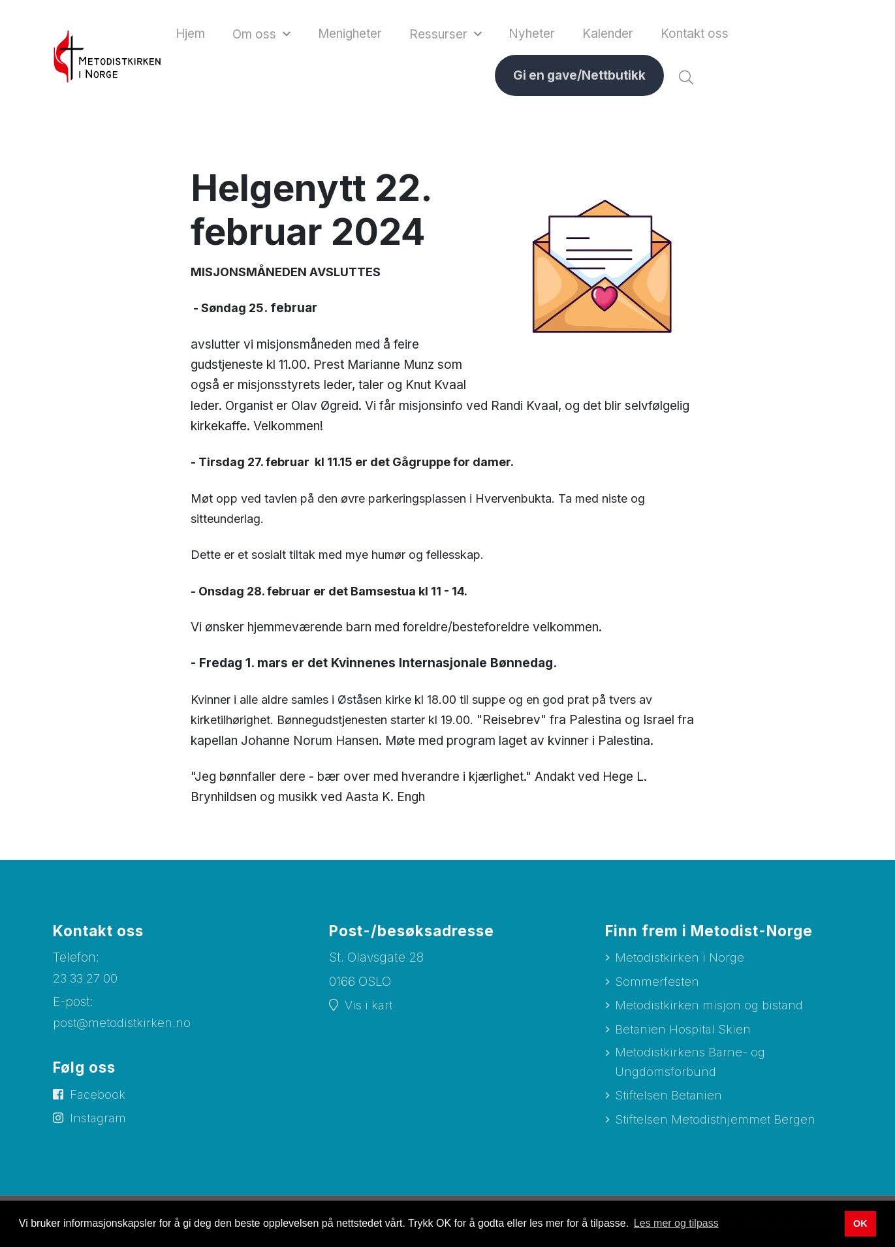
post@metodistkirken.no (123, 1026)
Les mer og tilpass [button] (676, 1223)
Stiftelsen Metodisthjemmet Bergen (717, 1127)
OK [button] (860, 1223)
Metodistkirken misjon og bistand (711, 1009)
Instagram (100, 1124)
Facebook (99, 1099)
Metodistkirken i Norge (681, 960)
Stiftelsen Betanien (670, 1103)
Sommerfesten (657, 985)
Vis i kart (369, 1009)
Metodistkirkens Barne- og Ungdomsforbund (691, 1068)
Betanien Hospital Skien (684, 1033)
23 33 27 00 (87, 981)
